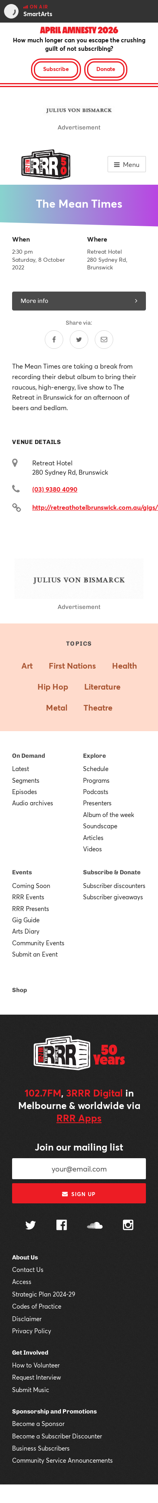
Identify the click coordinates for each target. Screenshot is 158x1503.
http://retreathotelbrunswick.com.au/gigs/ (95, 507)
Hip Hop (52, 686)
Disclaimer (27, 1319)
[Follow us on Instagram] (128, 1225)
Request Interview (36, 1377)
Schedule (95, 769)
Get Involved (30, 1352)
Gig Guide (26, 920)
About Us (25, 1257)
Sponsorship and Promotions (54, 1411)
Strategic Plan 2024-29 (43, 1294)
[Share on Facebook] (54, 339)
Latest (20, 769)
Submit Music (30, 1390)
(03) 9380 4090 (54, 489)
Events (22, 872)
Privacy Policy (31, 1331)
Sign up (79, 1194)
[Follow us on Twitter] (30, 1226)
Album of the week (108, 815)
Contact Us (28, 1269)
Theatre (97, 707)
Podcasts (95, 792)
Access (21, 1282)
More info (79, 300)
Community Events (38, 943)
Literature (102, 686)
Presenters (97, 803)
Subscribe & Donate (112, 872)
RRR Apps (79, 1117)
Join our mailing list (79, 1146)
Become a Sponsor (38, 1424)
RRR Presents (30, 909)
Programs (96, 780)
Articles (93, 838)
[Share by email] (104, 339)
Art (27, 665)
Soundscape (100, 826)
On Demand (28, 755)
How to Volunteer (36, 1365)
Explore (94, 755)
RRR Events (28, 897)
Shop (19, 990)
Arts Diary (26, 931)
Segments (26, 780)
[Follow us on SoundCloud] (95, 1226)
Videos (92, 849)
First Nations (72, 665)
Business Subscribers (41, 1448)
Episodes (24, 792)
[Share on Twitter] (79, 339)
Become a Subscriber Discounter (57, 1436)
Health (124, 665)
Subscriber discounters (114, 886)
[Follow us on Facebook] (61, 1225)
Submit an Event (35, 954)
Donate (105, 69)
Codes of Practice (36, 1306)
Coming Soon (31, 886)
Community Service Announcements (62, 1460)
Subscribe (56, 69)
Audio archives (32, 803)
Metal (56, 707)
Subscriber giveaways (113, 897)
